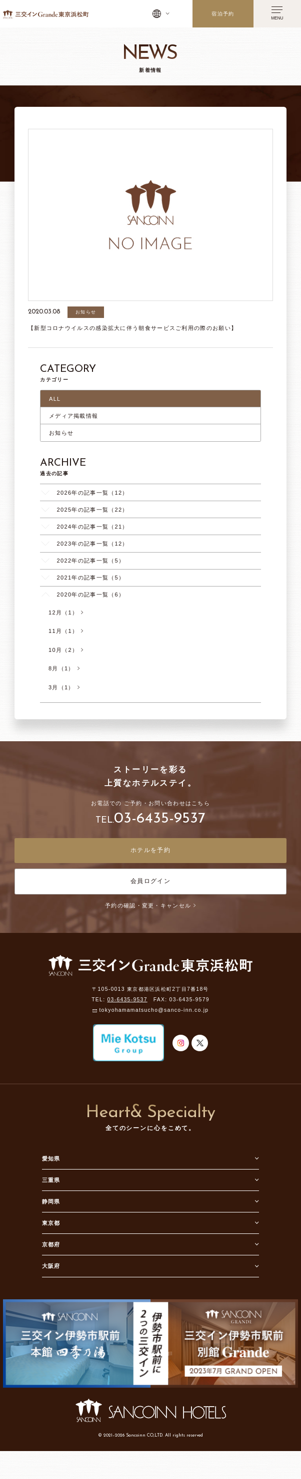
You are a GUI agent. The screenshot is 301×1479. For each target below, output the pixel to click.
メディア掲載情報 (73, 416)
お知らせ (61, 433)
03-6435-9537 (160, 819)
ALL (55, 399)
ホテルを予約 (150, 850)
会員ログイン (150, 881)
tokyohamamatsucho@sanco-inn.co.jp (153, 1010)
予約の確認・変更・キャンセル (150, 905)
